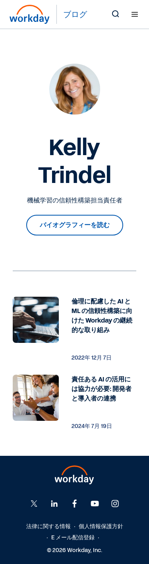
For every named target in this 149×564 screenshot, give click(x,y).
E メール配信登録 (73, 537)
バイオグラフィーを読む (75, 224)
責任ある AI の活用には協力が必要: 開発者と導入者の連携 (102, 389)
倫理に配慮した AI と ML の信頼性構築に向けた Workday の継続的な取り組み (102, 316)
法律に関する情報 (48, 526)
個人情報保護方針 (101, 526)
